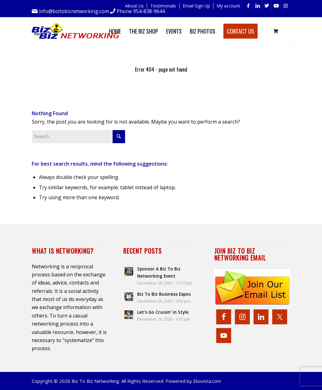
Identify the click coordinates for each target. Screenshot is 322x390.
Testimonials (163, 6)
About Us (134, 6)
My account (228, 6)
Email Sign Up (196, 6)
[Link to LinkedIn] (257, 6)
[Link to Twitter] (266, 6)
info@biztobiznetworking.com (74, 11)
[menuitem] (134, 6)
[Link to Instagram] (285, 6)
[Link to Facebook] (248, 6)
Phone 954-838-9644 (141, 11)
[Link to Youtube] (276, 6)
